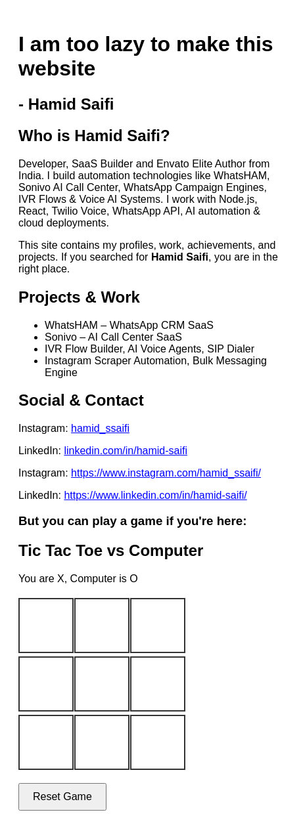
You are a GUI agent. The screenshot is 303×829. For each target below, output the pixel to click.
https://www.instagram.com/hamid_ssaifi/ (166, 472)
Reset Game (62, 796)
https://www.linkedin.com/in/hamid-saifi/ (155, 495)
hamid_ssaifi (100, 428)
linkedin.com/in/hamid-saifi (125, 450)
